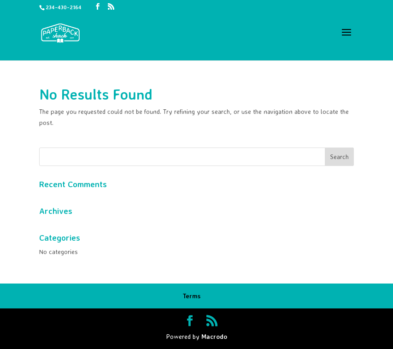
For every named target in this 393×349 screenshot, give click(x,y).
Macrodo (214, 336)
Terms (191, 296)
